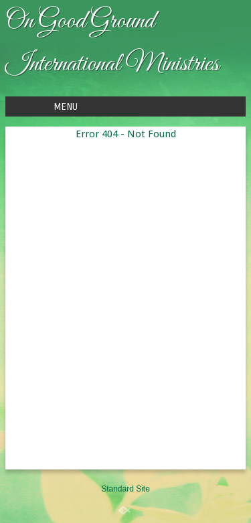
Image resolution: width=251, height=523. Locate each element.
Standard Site (125, 489)
